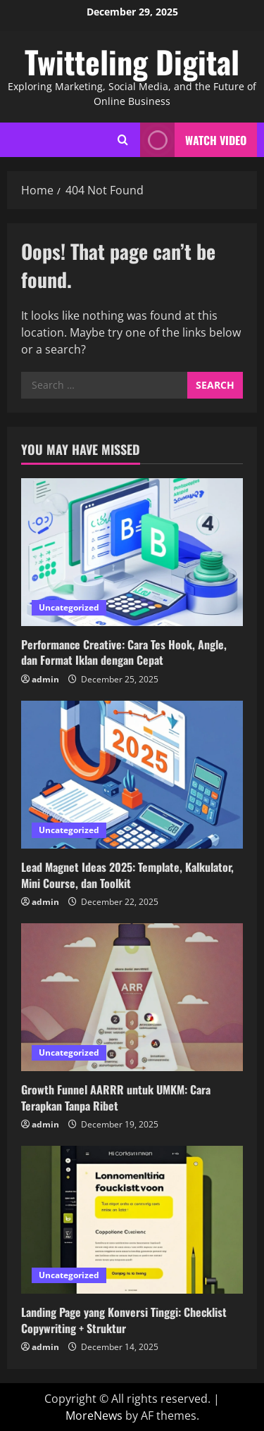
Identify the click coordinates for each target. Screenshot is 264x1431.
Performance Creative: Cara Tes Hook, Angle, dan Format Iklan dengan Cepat (124, 652)
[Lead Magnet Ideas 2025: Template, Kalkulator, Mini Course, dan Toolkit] (132, 775)
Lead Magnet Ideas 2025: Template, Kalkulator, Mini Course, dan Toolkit (127, 874)
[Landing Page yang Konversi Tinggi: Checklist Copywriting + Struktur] (132, 1220)
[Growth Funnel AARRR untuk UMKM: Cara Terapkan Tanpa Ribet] (132, 997)
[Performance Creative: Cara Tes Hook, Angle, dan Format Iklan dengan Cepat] (132, 552)
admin (45, 679)
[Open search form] (123, 140)
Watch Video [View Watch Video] (193, 140)
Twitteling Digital (132, 62)
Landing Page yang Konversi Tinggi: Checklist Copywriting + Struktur (124, 1320)
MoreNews (93, 1415)
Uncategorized (69, 607)
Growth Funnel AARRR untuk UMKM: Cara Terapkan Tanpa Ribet (115, 1097)
